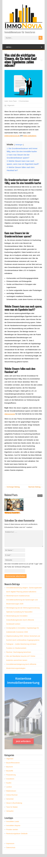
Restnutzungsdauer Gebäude (17, 836)
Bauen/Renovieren (13, 766)
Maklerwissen (11, 794)
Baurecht (9, 770)
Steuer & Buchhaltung (14, 806)
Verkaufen (10, 814)
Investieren (10, 782)
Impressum (10, 846)
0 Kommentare (24, 101)
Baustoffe (9, 774)
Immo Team (13, 101)
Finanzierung (11, 778)
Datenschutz (10, 850)
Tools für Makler (12, 810)
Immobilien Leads (12, 824)
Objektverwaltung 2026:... (33, 512)
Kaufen (8, 786)
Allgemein (10, 105)
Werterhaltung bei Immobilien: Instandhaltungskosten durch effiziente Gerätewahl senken (20, 623)
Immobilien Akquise (13, 828)
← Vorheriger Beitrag (12, 487)
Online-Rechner (12, 798)
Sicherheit (10, 802)
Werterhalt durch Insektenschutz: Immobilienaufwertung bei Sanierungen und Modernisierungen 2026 (22, 603)
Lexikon (9, 790)
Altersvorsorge (10, 414)
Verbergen (19, 145)
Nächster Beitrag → (35, 487)
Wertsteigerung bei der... (12, 512)
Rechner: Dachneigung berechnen (18, 655)
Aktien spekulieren (29, 136)
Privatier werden (12, 832)
